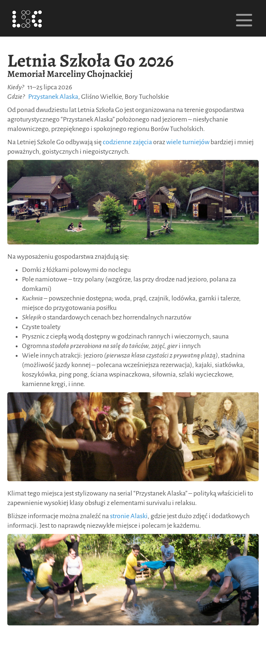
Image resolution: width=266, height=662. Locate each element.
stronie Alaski (129, 516)
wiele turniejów (187, 142)
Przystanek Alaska (53, 96)
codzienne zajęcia (127, 142)
